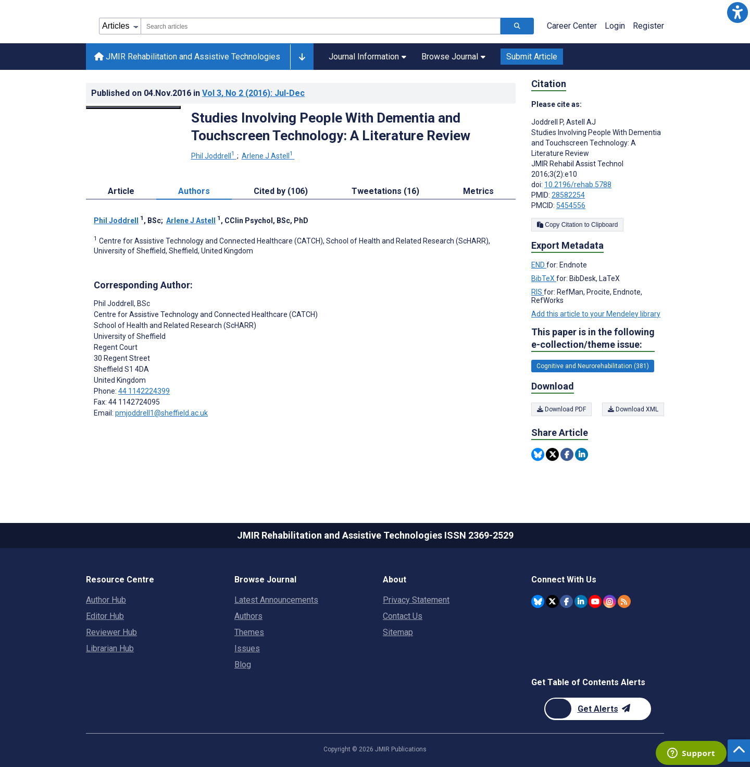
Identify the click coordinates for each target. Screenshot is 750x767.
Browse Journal (453, 57)
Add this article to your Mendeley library (595, 314)
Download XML (633, 409)
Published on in (198, 93)
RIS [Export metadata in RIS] (537, 292)
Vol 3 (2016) (253, 93)
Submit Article (531, 57)
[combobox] (321, 26)
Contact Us (402, 616)
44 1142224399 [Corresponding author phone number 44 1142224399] (144, 391)
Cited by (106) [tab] (281, 191)
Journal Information (367, 57)
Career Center (572, 26)
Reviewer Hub (111, 632)
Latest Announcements (276, 600)
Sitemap (398, 632)
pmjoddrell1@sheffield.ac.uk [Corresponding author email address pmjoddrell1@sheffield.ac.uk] (161, 413)
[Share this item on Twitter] (552, 454)
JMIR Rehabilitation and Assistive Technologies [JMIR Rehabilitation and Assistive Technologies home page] (187, 57)
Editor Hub (105, 616)
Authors (248, 616)
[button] (737, 12)
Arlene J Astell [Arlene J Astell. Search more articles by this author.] (268, 156)
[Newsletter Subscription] (597, 709)
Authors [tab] (194, 191)
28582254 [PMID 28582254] (568, 195)
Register (648, 26)
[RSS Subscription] (624, 601)
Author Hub (106, 600)
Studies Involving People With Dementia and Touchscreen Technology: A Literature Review (330, 126)
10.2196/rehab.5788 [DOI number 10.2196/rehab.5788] (577, 184)
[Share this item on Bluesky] (537, 454)
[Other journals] (302, 56)
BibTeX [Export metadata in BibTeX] (543, 278)
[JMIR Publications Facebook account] (566, 601)
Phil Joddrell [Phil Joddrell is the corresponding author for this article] (122, 303)
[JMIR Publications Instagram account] (609, 601)
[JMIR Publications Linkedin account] (581, 601)
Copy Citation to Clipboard (577, 224)
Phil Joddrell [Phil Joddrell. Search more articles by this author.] (213, 156)
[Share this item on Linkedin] (581, 454)
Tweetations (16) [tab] (385, 191)
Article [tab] (121, 191)
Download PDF (561, 409)
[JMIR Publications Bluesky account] (537, 601)
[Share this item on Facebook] (566, 454)
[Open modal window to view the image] (133, 107)
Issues (247, 648)
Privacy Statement (416, 600)
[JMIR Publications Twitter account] (552, 601)
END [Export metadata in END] (538, 265)
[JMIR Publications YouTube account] (595, 601)
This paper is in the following (593, 338)
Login (615, 26)
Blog (242, 664)
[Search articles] (517, 26)
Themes (249, 632)
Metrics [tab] (478, 191)
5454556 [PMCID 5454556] (570, 205)
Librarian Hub (110, 648)
